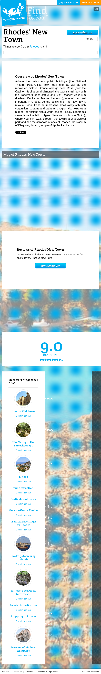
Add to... (91, 39)
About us (6, 672)
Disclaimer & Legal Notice (48, 672)
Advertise (30, 672)
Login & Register (68, 2)
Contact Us (18, 672)
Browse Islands (90, 2)
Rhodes (34, 46)
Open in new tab (23, 416)
